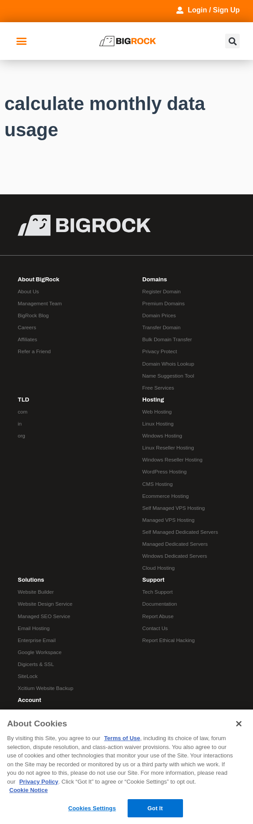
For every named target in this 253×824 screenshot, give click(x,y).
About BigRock (38, 279)
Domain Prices (159, 315)
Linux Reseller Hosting (168, 447)
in (20, 423)
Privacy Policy (38, 781)
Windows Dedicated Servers (174, 556)
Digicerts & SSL (36, 664)
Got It (155, 808)
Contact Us (155, 628)
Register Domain (161, 291)
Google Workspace (40, 652)
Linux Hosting (158, 423)
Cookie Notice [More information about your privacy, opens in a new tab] (28, 790)
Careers (27, 327)
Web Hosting (157, 411)
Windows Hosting (162, 435)
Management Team (40, 303)
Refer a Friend (34, 351)
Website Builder (36, 592)
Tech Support (157, 592)
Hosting (153, 399)
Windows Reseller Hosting (172, 459)
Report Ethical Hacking (168, 640)
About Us (28, 291)
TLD (23, 399)
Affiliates (27, 339)
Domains (154, 279)
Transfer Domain (161, 327)
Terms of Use (122, 738)
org (21, 435)
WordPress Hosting (164, 471)
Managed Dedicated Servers (175, 544)
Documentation (159, 604)
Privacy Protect (159, 351)
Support (153, 579)
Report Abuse (158, 616)
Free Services (158, 387)
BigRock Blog (33, 315)
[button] (21, 41)
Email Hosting (34, 628)
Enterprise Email (37, 640)
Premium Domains (163, 303)
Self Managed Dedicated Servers (180, 532)
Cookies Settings (92, 808)
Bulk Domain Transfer (167, 339)
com (22, 411)
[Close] (239, 723)
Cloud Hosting (158, 568)
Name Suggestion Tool (168, 375)
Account (29, 700)
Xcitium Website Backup (45, 688)
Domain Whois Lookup (168, 364)
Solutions (31, 579)
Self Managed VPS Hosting (173, 508)
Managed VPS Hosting (168, 520)
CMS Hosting (157, 484)
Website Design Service (45, 604)
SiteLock (28, 676)
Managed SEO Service (44, 616)
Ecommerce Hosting (165, 496)
